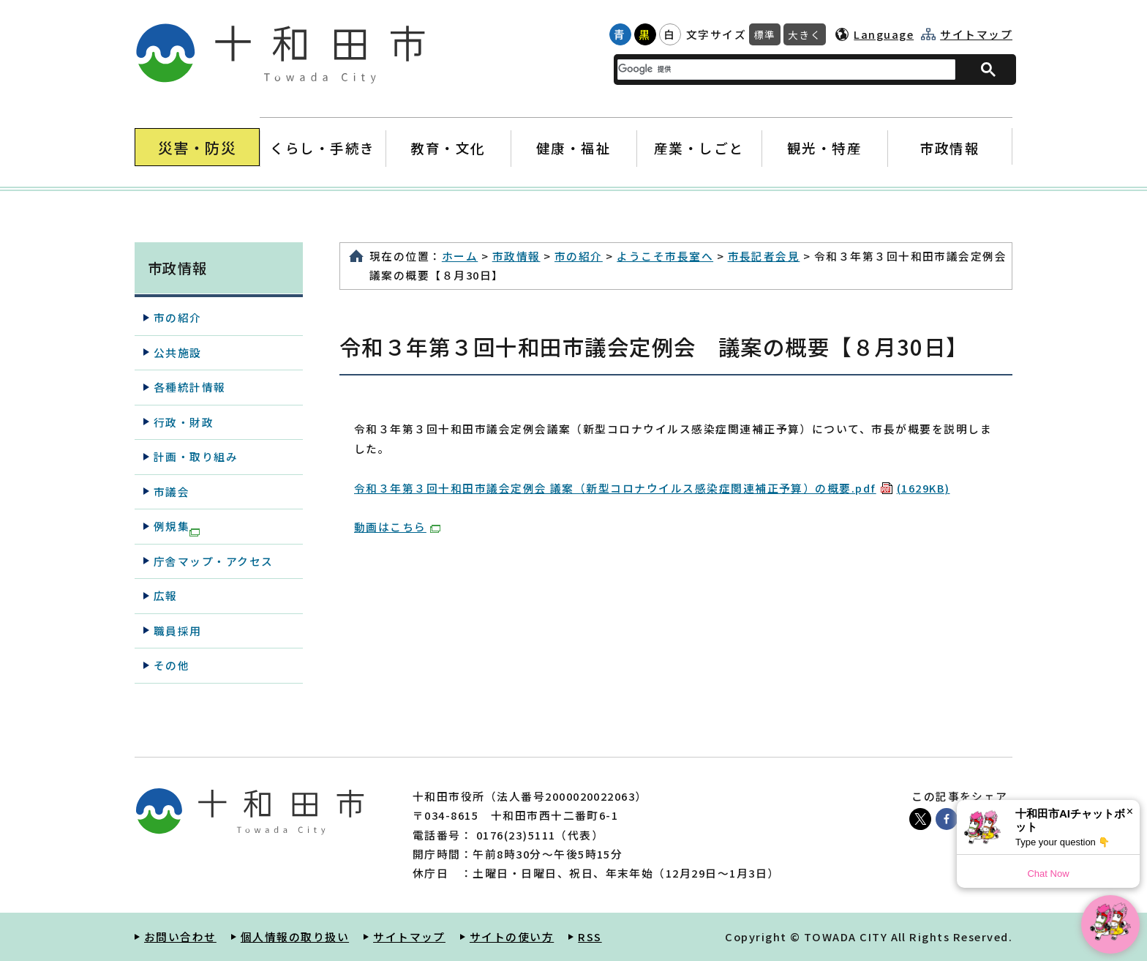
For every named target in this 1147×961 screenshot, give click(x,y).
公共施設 (178, 352)
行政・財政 (184, 422)
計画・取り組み (196, 456)
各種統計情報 (190, 387)
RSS (589, 936)
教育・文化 (448, 147)
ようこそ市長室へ (665, 255)
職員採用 (178, 630)
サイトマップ (976, 34)
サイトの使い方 (512, 936)
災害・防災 (197, 147)
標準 (764, 34)
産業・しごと (699, 147)
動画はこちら (397, 526)
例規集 (177, 527)
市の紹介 (578, 255)
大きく (804, 34)
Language (884, 34)
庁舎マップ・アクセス (214, 561)
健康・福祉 (573, 147)
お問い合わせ (180, 936)
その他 (171, 665)
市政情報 (949, 147)
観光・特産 (824, 147)
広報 (166, 595)
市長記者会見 (764, 255)
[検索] (777, 69)
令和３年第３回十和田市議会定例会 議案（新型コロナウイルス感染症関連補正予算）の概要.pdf (652, 488)
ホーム (460, 255)
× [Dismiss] (1130, 811)
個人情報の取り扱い (295, 936)
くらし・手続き (322, 147)
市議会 (171, 491)
